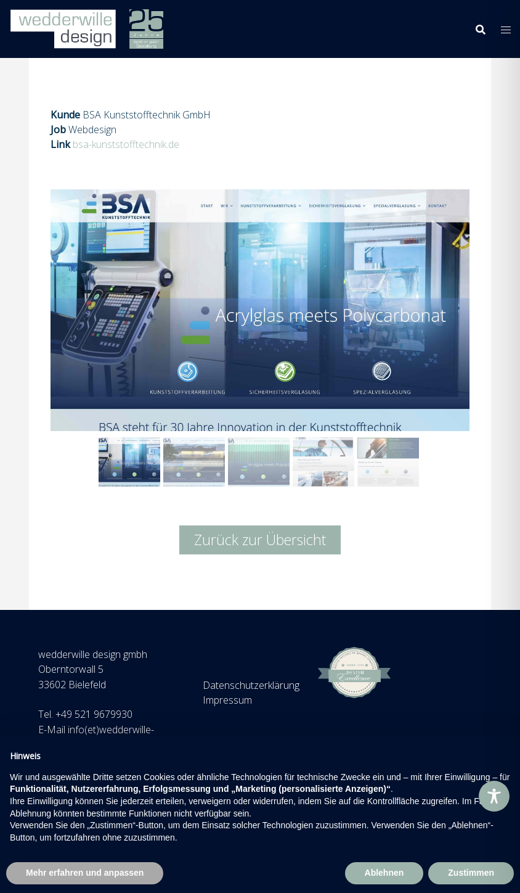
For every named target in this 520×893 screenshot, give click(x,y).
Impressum (227, 700)
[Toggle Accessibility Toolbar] (494, 796)
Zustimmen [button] (471, 873)
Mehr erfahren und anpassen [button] (85, 873)
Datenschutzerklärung (251, 685)
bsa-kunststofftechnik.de (126, 144)
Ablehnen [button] (384, 873)
